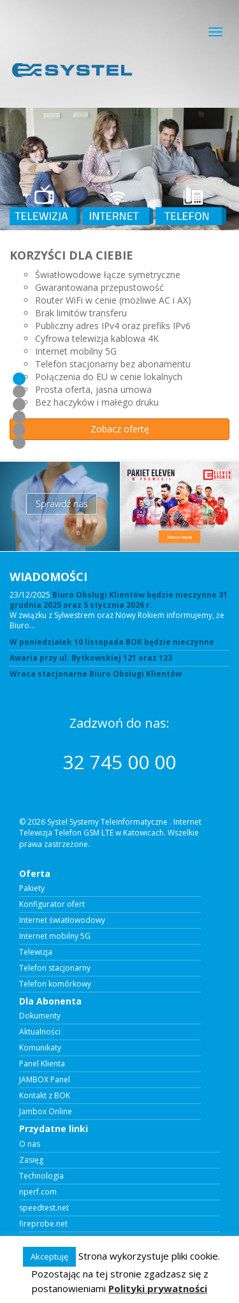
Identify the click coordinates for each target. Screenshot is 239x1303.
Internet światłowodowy (62, 920)
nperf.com (38, 1192)
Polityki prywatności (157, 1288)
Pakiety (32, 888)
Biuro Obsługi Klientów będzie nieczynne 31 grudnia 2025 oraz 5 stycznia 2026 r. (119, 599)
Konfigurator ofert (52, 904)
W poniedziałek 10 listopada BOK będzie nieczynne (112, 642)
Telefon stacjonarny (55, 968)
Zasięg (31, 1160)
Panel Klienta (42, 1064)
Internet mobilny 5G (55, 936)
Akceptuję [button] (49, 1256)
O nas (29, 1144)
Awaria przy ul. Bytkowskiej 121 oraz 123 (91, 658)
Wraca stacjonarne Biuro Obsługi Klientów (96, 674)
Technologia (41, 1176)
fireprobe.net (43, 1224)
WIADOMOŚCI (48, 576)
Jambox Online (45, 1111)
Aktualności (40, 1032)
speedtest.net (44, 1208)
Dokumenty (40, 1016)
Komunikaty (40, 1048)
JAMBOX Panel (44, 1080)
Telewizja (35, 952)
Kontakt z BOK (44, 1096)
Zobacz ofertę (120, 429)
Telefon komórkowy (55, 984)
